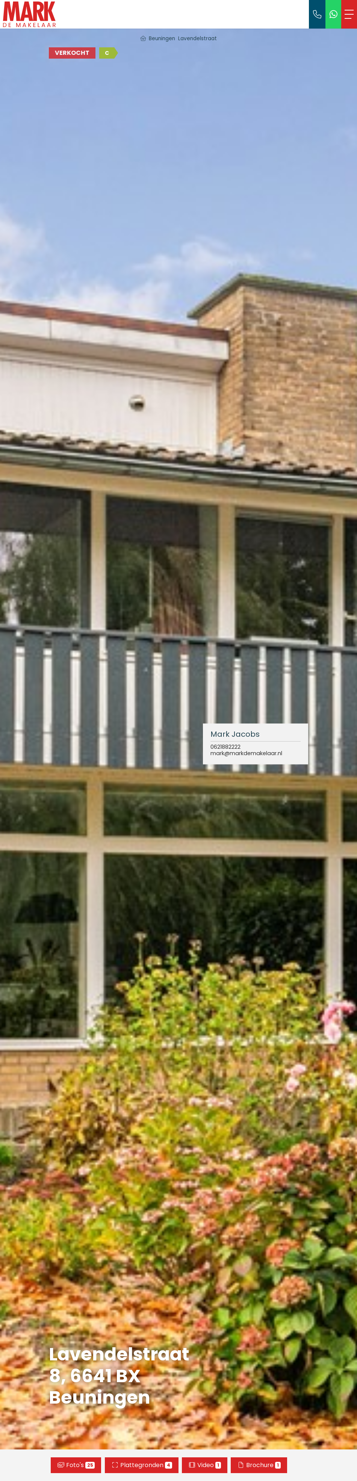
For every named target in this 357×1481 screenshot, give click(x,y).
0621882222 (225, 747)
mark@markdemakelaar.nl (246, 753)
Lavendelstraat (197, 38)
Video (204, 1465)
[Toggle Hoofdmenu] (349, 14)
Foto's (76, 1465)
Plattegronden (141, 1465)
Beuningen (162, 38)
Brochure (259, 1465)
